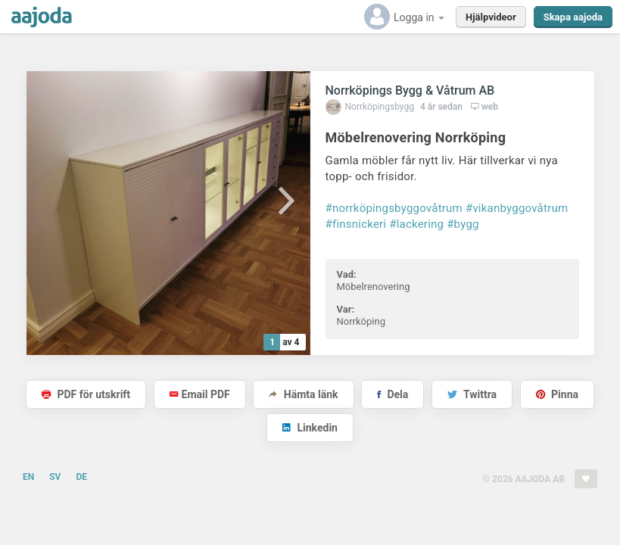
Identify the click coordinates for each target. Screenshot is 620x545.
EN (28, 477)
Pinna (557, 394)
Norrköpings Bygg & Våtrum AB (410, 90)
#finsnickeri (356, 224)
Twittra (472, 394)
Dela (392, 394)
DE (81, 477)
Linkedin (310, 428)
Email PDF (200, 394)
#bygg (463, 224)
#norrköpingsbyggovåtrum (394, 208)
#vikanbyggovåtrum (517, 208)
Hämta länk (303, 394)
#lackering (416, 224)
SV (55, 477)
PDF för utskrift (86, 394)
